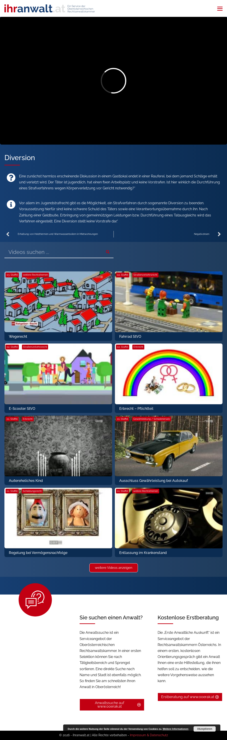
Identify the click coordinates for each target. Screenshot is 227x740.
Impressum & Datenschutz (149, 735)
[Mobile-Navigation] (220, 8)
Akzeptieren (204, 728)
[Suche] (108, 252)
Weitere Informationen (175, 729)
